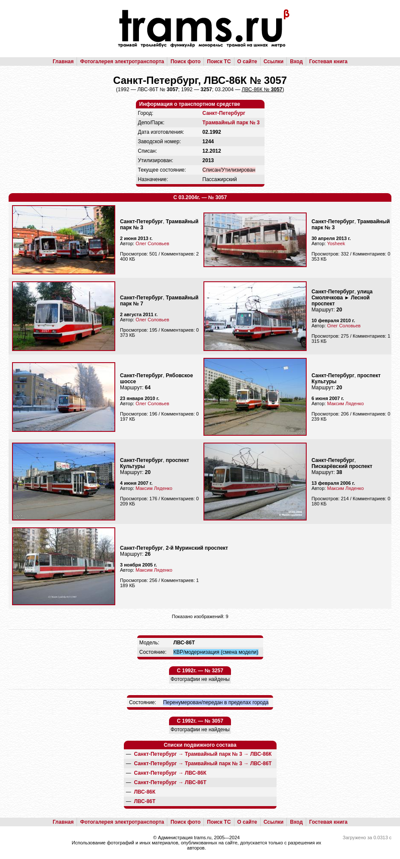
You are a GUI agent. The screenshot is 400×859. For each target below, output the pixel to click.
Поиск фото (185, 61)
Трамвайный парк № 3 (231, 123)
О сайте (247, 61)
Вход (296, 61)
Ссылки (273, 61)
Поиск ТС (219, 61)
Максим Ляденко (345, 403)
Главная (63, 61)
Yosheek (336, 243)
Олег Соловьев (152, 243)
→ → (202, 754)
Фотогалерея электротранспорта (122, 61)
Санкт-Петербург (224, 113)
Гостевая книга (328, 61)
